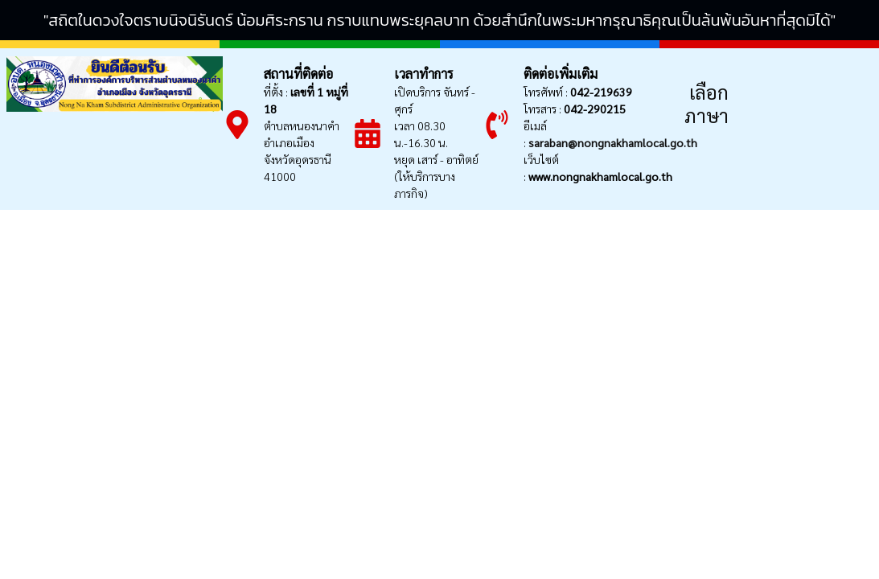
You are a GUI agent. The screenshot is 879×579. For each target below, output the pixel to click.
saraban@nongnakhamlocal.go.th (612, 142)
